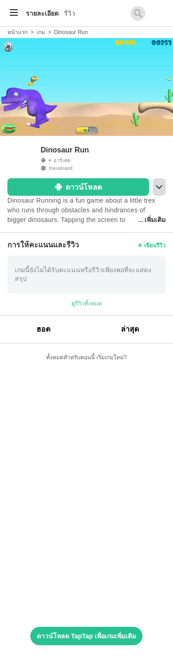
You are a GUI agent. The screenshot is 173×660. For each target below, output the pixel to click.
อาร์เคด (62, 160)
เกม (40, 32)
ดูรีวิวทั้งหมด (87, 303)
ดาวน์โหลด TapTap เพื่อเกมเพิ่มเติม (86, 636)
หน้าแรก (17, 32)
